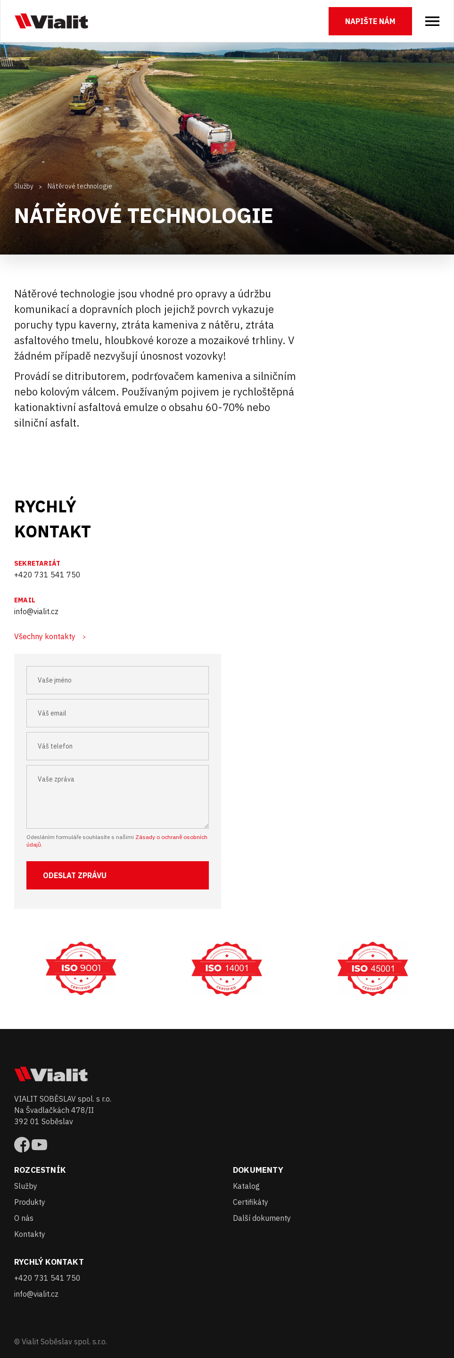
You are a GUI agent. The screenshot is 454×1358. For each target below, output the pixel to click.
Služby (23, 186)
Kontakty (29, 1234)
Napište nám (370, 21)
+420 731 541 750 (47, 574)
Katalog (246, 1186)
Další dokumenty (262, 1218)
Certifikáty (250, 1202)
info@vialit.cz (36, 611)
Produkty (29, 1202)
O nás (23, 1218)
